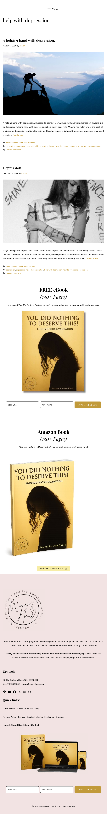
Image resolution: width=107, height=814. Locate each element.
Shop (27, 725)
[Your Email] (22, 405)
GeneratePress (68, 806)
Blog (20, 725)
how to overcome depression (88, 146)
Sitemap (60, 717)
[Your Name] (56, 405)
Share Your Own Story (28, 708)
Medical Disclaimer (45, 717)
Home (6, 725)
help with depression (39, 146)
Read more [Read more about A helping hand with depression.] (18, 135)
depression (10, 146)
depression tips (37, 270)
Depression (12, 167)
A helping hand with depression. (29, 40)
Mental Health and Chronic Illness (20, 142)
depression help (23, 146)
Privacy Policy (9, 717)
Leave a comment (13, 149)
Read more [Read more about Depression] (92, 258)
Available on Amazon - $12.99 (53, 568)
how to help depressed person (62, 146)
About (13, 725)
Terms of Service (26, 717)
